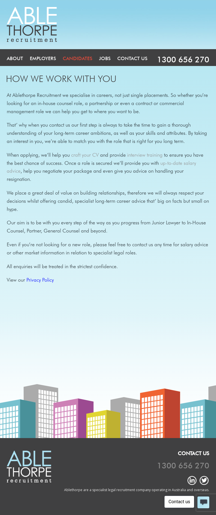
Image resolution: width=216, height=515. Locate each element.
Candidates (77, 58)
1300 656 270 (183, 59)
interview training (145, 155)
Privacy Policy (40, 280)
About (15, 58)
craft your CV (85, 155)
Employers (43, 58)
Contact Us (132, 58)
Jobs (105, 58)
